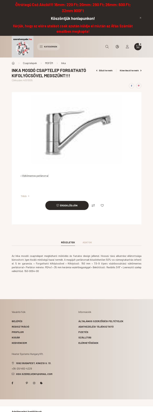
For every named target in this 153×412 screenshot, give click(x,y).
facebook (12, 383)
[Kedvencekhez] (102, 205)
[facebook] (131, 85)
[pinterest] (138, 85)
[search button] (107, 46)
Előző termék (104, 70)
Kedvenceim (19, 342)
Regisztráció (20, 326)
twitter (19, 383)
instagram (34, 383)
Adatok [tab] (87, 242)
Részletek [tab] (68, 242)
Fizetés (83, 332)
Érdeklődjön (68, 205)
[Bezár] (140, 18)
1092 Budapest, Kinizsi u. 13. (33, 363)
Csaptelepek (30, 63)
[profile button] (127, 46)
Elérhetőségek (88, 342)
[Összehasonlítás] (93, 205)
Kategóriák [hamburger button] (48, 46)
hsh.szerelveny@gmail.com (34, 373)
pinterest (27, 383)
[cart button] (137, 46)
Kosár (16, 337)
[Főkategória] (13, 63)
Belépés (17, 321)
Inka (63, 63)
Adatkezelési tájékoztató (96, 326)
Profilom (18, 332)
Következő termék (130, 70)
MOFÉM (49, 63)
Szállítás (84, 337)
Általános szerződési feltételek (100, 321)
